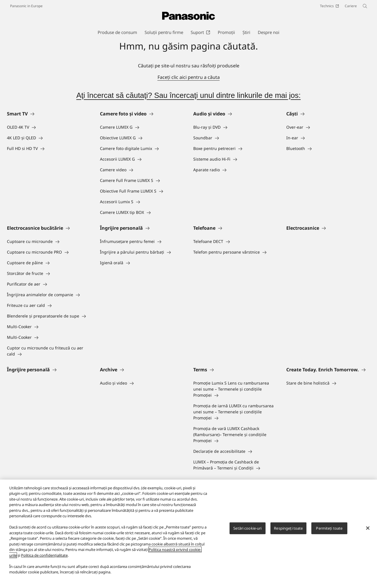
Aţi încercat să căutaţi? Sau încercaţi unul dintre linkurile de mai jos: (188, 95)
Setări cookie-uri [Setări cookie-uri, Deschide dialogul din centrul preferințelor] (247, 528)
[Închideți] (367, 528)
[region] (188, 529)
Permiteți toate (329, 528)
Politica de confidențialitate (44, 555)
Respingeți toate (288, 528)
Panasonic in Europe (26, 5)
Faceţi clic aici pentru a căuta (189, 77)
